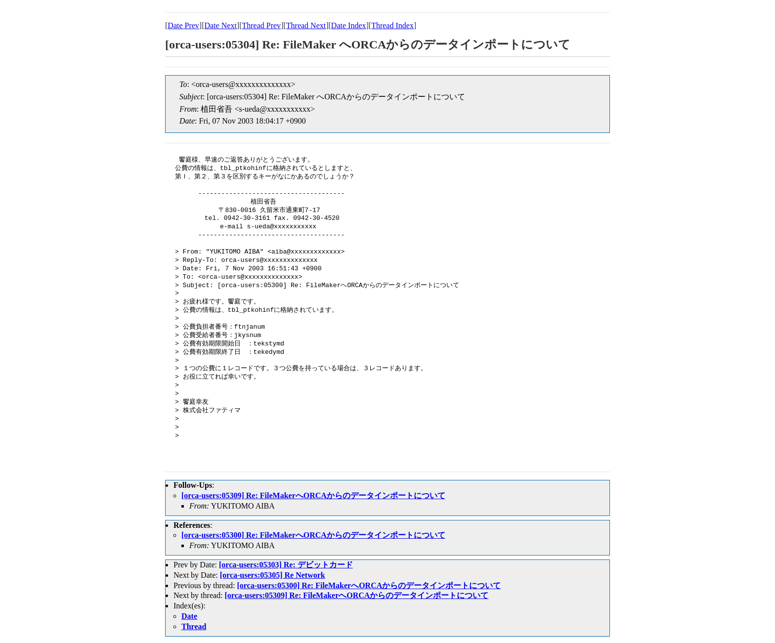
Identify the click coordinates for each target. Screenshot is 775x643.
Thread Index (392, 25)
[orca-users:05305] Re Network (272, 575)
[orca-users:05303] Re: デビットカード (286, 564)
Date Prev (183, 25)
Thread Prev (261, 25)
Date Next (221, 25)
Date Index (348, 25)
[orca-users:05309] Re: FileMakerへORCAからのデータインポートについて (313, 495)
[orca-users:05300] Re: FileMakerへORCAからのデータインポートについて (313, 535)
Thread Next (306, 25)
